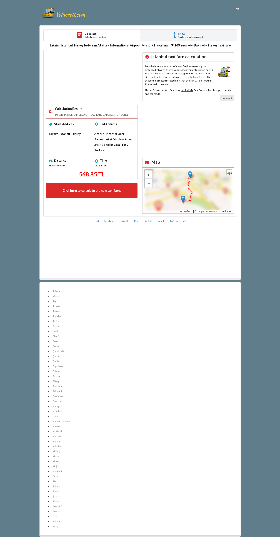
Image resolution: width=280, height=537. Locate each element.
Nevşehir (58, 471)
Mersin (56, 461)
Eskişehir (58, 391)
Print (137, 221)
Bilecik (56, 336)
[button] (190, 174)
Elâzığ (56, 381)
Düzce (56, 371)
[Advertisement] (92, 78)
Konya (56, 441)
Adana (56, 291)
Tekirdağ (57, 506)
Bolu (55, 341)
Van (55, 516)
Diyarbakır (58, 366)
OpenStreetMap (208, 211)
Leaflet (185, 211)
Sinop (56, 501)
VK (184, 221)
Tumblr (161, 221)
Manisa (57, 456)
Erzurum (57, 386)
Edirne (56, 376)
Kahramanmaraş (62, 421)
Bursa (56, 346)
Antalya (57, 316)
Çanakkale (58, 351)
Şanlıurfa (57, 496)
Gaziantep (58, 396)
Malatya (57, 451)
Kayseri (57, 426)
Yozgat (56, 526)
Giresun (57, 401)
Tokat (56, 511)
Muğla (56, 466)
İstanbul (57, 411)
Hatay (56, 406)
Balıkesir (57, 326)
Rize (55, 481)
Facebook (109, 221)
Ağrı (55, 301)
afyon (56, 296)
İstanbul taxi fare (194, 76)
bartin (56, 331)
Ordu (56, 476)
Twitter (174, 221)
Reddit (148, 221)
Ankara (57, 311)
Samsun (57, 491)
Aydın (56, 321)
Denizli (56, 361)
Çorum (56, 356)
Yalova (56, 521)
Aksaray (57, 306)
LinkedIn (125, 221)
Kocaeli (57, 436)
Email (97, 221)
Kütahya (57, 446)
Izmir (55, 416)
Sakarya (57, 486)
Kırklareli (57, 431)
